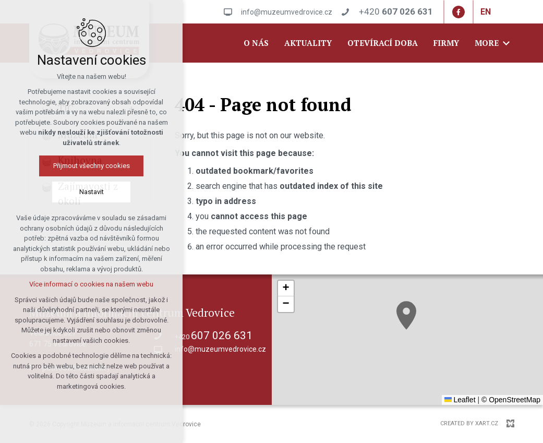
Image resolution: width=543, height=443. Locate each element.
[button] (406, 315)
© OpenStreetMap (510, 400)
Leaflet (460, 400)
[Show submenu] (131, 109)
